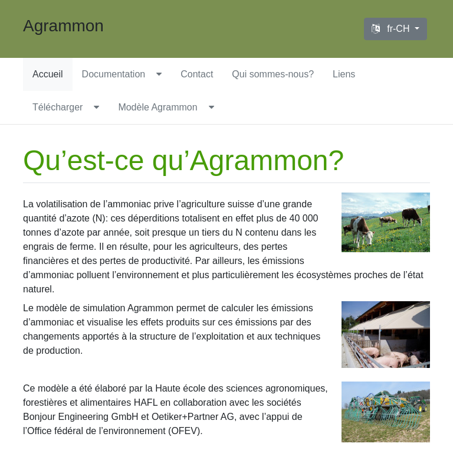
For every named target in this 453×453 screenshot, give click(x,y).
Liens (344, 74)
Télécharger (57, 107)
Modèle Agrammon (157, 107)
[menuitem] (48, 74)
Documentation (114, 74)
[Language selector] (395, 29)
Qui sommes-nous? (273, 74)
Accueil (47, 74)
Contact (196, 74)
